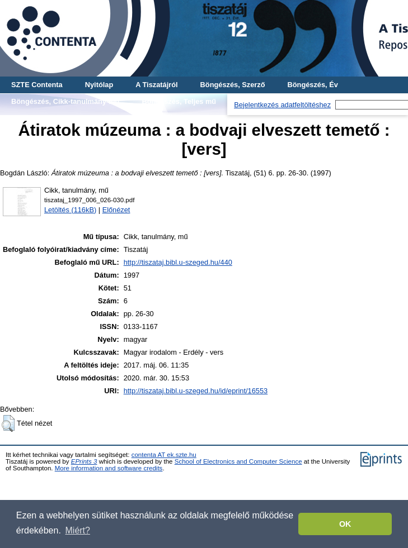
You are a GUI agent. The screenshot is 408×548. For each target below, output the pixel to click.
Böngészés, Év (313, 84)
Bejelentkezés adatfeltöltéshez (282, 105)
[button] (8, 423)
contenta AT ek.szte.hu (164, 454)
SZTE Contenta (37, 84)
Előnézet (116, 210)
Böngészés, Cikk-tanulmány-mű (65, 101)
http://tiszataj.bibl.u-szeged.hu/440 (178, 262)
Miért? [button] (77, 530)
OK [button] (345, 524)
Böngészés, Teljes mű (179, 101)
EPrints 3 (84, 461)
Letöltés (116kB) (70, 210)
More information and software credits (109, 468)
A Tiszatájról (156, 84)
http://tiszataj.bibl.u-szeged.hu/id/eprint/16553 (196, 391)
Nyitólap (99, 84)
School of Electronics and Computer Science (238, 461)
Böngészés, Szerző (232, 84)
